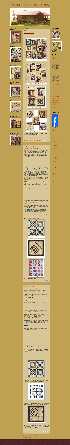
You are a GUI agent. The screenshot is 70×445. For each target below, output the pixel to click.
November (55, 141)
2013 (54, 173)
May (54, 149)
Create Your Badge (54, 127)
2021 (54, 138)
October (55, 142)
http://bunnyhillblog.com (55, 88)
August (55, 145)
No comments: (38, 140)
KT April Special (29, 31)
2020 (54, 163)
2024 (54, 134)
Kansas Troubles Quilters (29, 5)
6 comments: (38, 431)
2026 (54, 131)
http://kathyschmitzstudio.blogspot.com (55, 101)
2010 (54, 177)
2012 (54, 174)
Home (36, 435)
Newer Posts (25, 435)
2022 (54, 137)
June (54, 148)
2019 (54, 164)
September (55, 144)
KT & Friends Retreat (30, 287)
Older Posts (47, 435)
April (54, 151)
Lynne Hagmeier (55, 55)
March (55, 152)
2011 (54, 176)
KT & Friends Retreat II (31, 146)
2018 (54, 166)
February (55, 160)
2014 (54, 171)
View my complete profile (55, 84)
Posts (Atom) (29, 437)
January (55, 161)
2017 (54, 167)
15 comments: (38, 280)
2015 (54, 170)
